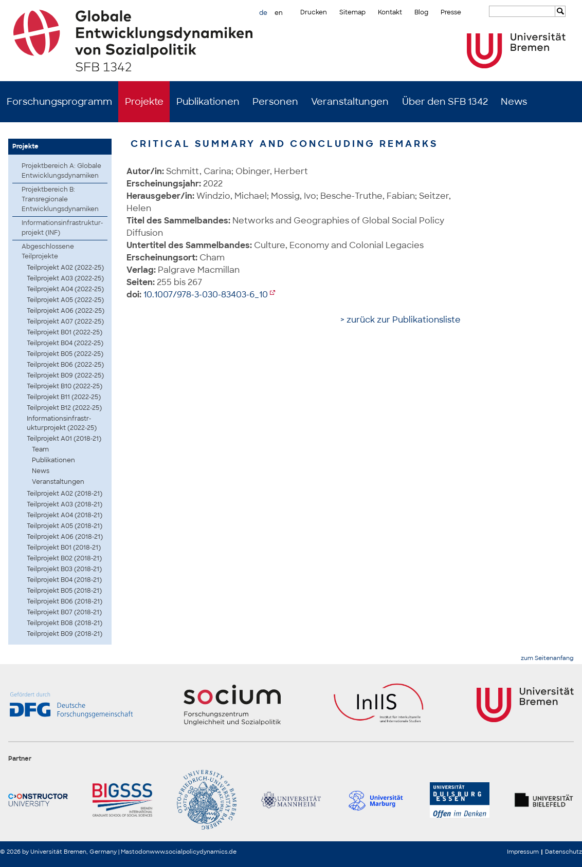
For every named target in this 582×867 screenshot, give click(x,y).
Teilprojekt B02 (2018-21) (64, 558)
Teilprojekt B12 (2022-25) (64, 408)
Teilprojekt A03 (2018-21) (64, 504)
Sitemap (352, 12)
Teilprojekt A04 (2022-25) (65, 289)
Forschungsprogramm (59, 102)
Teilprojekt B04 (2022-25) (65, 343)
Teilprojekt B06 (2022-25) (65, 365)
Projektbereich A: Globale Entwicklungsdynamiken (61, 171)
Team (40, 449)
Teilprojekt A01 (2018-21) (64, 439)
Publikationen (208, 102)
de (263, 13)
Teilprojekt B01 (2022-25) (64, 332)
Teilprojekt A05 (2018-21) (64, 526)
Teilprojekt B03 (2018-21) (64, 569)
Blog (421, 12)
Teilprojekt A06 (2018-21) (65, 537)
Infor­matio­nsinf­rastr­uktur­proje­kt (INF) (62, 228)
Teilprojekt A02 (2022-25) (65, 267)
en (279, 13)
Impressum (523, 851)
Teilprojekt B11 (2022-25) (64, 397)
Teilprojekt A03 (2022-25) (65, 278)
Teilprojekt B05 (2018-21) (64, 591)
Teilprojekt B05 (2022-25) (65, 354)
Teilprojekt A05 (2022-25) (65, 300)
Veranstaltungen (350, 102)
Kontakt (390, 12)
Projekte (144, 102)
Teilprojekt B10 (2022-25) (64, 386)
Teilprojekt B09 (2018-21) (64, 634)
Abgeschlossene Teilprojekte (48, 251)
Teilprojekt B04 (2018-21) (64, 580)
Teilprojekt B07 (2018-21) (64, 612)
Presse (451, 12)
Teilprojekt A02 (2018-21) (64, 493)
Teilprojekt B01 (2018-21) (64, 547)
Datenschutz (563, 851)
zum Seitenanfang (547, 658)
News (514, 102)
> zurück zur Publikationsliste (400, 319)
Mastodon (135, 851)
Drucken (313, 12)
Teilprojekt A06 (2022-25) (65, 311)
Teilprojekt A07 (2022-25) (65, 321)
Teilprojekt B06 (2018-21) (64, 601)
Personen (275, 102)
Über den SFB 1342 (445, 102)
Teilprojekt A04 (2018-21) (64, 515)
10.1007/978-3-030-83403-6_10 (205, 294)
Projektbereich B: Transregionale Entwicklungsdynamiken (60, 199)
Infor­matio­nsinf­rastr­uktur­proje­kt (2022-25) (62, 423)
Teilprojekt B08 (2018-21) (64, 623)
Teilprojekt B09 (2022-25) (65, 375)
